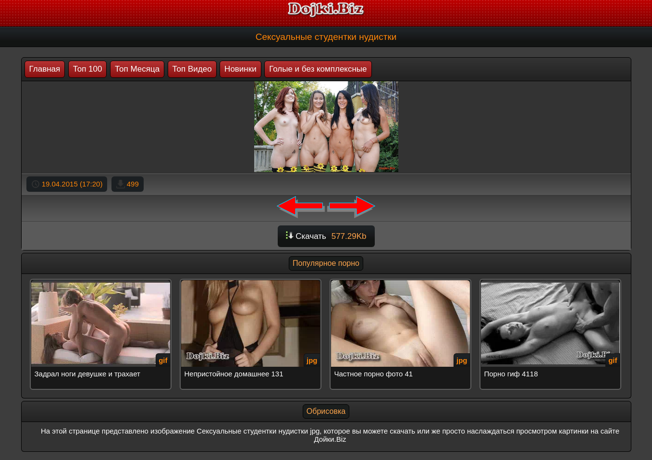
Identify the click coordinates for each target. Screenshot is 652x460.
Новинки (240, 69)
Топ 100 (87, 69)
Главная (45, 69)
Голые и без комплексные (318, 69)
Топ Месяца (137, 69)
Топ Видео (192, 69)
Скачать (326, 236)
